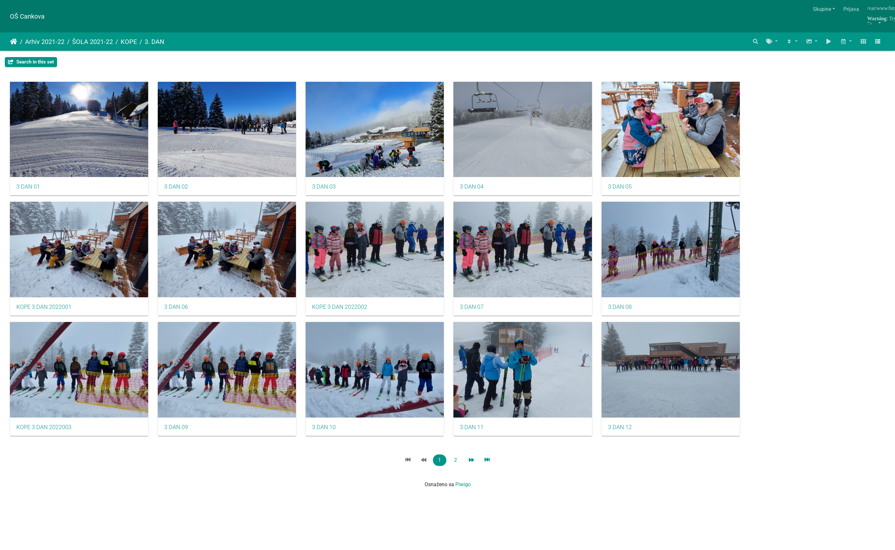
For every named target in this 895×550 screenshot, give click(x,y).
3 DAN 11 (483, 435)
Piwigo (463, 492)
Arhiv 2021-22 (44, 42)
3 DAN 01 (28, 189)
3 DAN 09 (180, 435)
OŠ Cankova (27, 16)
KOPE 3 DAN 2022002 (347, 312)
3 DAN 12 (635, 435)
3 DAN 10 (332, 435)
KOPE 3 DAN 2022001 (44, 312)
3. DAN (154, 42)
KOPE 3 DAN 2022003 (44, 435)
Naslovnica (13, 42)
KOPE (129, 42)
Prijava (851, 9)
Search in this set (31, 62)
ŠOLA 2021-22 (92, 42)
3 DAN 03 (332, 189)
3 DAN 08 (635, 312)
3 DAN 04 (483, 189)
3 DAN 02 (180, 189)
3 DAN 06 (180, 312)
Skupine (822, 9)
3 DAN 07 (483, 312)
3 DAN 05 (635, 189)
